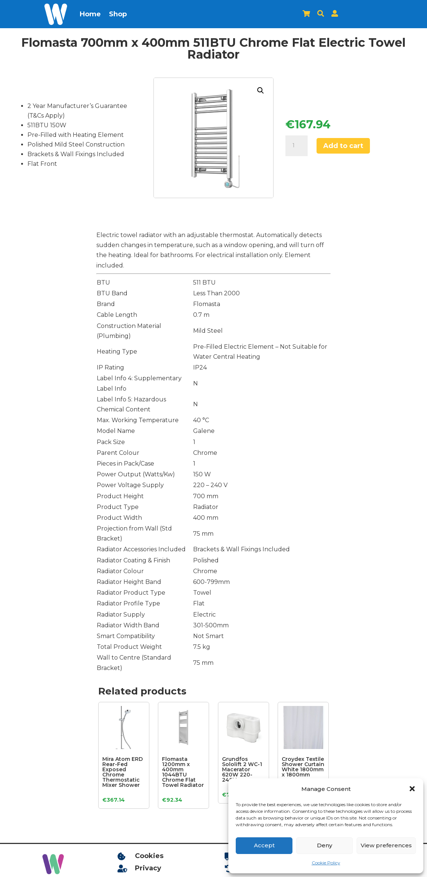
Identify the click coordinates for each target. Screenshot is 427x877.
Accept (264, 845)
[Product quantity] (296, 145)
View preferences (386, 845)
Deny (324, 845)
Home (90, 14)
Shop (118, 14)
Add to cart (343, 146)
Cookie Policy (326, 862)
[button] (412, 788)
